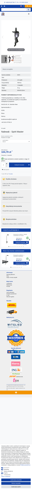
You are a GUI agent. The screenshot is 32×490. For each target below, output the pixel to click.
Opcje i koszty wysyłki (11, 277)
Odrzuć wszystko (16, 483)
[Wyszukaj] (28, 9)
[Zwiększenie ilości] (6, 164)
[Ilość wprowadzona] (3, 165)
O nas (7, 295)
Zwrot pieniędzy (10, 292)
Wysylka (25, 244)
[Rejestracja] (4, 6)
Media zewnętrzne (8, 471)
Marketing (6, 469)
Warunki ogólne (10, 296)
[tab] (16, 69)
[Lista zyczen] (23, 6)
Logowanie (9, 283)
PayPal (6, 473)
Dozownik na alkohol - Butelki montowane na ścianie (20, 235)
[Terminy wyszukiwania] (13, 9)
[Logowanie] (2, 6)
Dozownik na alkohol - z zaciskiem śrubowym (18, 256)
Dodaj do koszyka (22, 165)
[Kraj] (21, 6)
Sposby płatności (10, 274)
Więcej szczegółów (8, 69)
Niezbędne (6, 467)
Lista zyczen (5, 169)
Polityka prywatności (11, 293)
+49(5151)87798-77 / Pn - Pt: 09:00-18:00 (16, 2)
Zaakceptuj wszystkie (16, 480)
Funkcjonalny (7, 474)
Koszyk (8, 286)
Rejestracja (9, 285)
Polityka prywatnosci (25, 465)
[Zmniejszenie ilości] (6, 166)
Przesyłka (10, 173)
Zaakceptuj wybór (16, 486)
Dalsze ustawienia (5, 476)
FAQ (7, 276)
